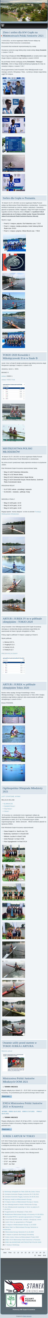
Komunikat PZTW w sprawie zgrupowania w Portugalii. (23, 1217)
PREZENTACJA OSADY (9, 653)
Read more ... (6, 1096)
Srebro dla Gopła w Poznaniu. (19, 198)
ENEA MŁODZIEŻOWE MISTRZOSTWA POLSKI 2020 (23, 1242)
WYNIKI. (4, 1111)
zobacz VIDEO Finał (8, 380)
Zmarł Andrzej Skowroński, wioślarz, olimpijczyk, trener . (23, 1219)
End (44, 1255)
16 (29, 1252)
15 (25, 1252)
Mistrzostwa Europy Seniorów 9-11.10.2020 (19, 1232)
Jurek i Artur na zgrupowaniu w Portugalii (18, 1222)
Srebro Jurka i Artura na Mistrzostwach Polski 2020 (22, 1237)
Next (39, 1255)
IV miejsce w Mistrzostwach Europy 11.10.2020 (20, 1225)
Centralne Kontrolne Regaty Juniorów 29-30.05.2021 (21, 1197)
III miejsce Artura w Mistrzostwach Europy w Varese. (21, 1202)
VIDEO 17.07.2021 (28, 1111)
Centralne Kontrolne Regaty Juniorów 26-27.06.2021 (21, 1194)
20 (44, 1252)
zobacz (4, 376)
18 (36, 1252)
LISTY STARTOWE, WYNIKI (10, 796)
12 (14, 1252)
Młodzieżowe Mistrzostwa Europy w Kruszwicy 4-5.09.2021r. (24, 1214)
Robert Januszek (27, 1316)
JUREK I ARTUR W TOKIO (19, 1136)
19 (40, 1252)
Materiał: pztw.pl (6, 1051)
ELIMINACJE (8, 804)
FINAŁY (6, 811)
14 (22, 1252)
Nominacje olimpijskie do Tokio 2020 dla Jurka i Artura (22, 1191)
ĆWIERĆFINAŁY (9, 806)
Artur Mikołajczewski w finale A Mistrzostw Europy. (20, 1204)
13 (18, 1252)
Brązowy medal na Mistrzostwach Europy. (18, 1199)
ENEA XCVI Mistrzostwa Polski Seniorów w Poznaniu (22, 1240)
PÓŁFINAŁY (8, 809)
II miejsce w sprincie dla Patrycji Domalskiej (19, 1234)
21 (35, 1255)
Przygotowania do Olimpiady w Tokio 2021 (18, 1212)
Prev (10, 1252)
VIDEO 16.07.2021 (15, 1111)
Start (4, 1252)
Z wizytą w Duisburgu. (12, 1245)
